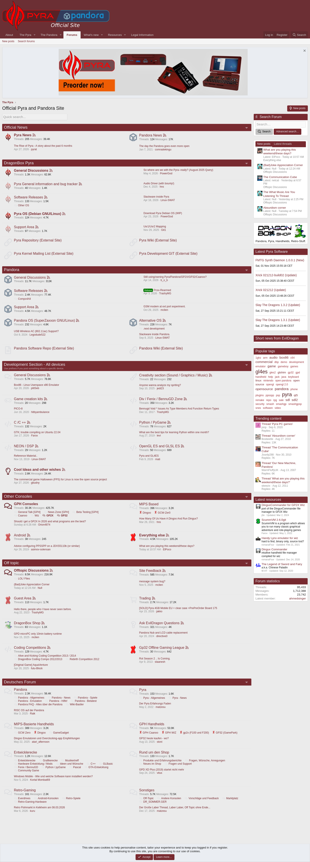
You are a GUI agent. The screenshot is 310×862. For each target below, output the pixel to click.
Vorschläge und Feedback (202, 804)
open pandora (283, 380)
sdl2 (295, 399)
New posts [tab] (263, 143)
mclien (164, 311)
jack (277, 376)
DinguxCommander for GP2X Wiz (283, 504)
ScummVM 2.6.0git (274, 519)
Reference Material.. (26, 459)
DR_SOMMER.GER (172, 808)
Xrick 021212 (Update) (270, 289)
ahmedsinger (297, 597)
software (268, 407)
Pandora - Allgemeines (29, 703)
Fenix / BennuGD (26, 773)
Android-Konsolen (46, 804)
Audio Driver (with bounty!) (158, 183)
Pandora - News (59, 703)
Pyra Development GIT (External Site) (168, 254)
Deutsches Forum (20, 687)
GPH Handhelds (152, 730)
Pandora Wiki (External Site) (161, 351)
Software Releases (28, 197)
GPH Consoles (26, 508)
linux (258, 380)
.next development (152, 330)
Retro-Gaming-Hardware (30, 808)
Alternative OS (150, 322)
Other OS (21, 205)
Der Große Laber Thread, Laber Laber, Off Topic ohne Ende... (175, 813)
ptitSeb (35, 391)
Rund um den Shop (154, 758)
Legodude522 (38, 336)
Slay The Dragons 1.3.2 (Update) (277, 304)
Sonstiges (147, 796)
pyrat (34, 148)
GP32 (62, 519)
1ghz (258, 357)
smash (270, 403)
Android (20, 539)
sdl (287, 399)
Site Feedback (150, 575)
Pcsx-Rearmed (157, 291)
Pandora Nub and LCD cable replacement (163, 637)
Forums (72, 35)
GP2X (48, 519)
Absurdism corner (274, 207)
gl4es (261, 371)
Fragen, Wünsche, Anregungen (205, 766)
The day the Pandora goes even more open (164, 145)
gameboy (283, 365)
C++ (91, 769)
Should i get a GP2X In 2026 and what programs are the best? (50, 525)
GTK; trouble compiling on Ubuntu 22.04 (37, 435)
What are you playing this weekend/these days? (167, 550)
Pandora (11, 271)
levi (159, 438)
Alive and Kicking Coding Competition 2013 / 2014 (45, 660)
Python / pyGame (53, 773)
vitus (159, 778)
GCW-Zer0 (162, 516)
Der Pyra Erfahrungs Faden (155, 709)
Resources (115, 35)
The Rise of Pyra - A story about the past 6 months (43, 145)
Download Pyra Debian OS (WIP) (162, 213)
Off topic (11, 567)
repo (268, 399)
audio (273, 357)
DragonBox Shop (27, 628)
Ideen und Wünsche (69, 769)
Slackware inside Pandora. (154, 336)
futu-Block (37, 673)
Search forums (26, 41)
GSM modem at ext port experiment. (164, 308)
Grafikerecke (48, 766)
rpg (275, 399)
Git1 (163, 230)
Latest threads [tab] (283, 143)
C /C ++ (20, 425)
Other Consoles (18, 500)
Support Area (24, 228)
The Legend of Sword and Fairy (282, 563)
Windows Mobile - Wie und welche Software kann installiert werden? (53, 782)
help (270, 376)
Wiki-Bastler (75, 710)
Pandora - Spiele (86, 703)
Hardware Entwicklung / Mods (33, 769)
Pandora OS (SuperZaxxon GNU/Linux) (44, 322)
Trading (145, 603)
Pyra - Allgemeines (152, 703)
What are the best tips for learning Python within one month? (174, 435)
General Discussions (31, 170)
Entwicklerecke (25, 758)
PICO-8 (18, 411)
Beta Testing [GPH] (86, 516)
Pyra (143, 695)
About (9, 35)
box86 (283, 357)
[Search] (299, 34)
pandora (282, 388)
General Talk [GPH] (27, 516)
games (294, 365)
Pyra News (23, 134)
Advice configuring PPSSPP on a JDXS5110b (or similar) (47, 550)
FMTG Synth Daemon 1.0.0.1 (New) (279, 259)
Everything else (152, 539)
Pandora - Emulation (28, 706)
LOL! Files (22, 583)
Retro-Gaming (25, 796)
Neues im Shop (150, 769)
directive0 (161, 641)
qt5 (296, 394)
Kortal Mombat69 (40, 785)
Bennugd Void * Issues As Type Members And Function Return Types (179, 411)
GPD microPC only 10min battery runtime (38, 638)
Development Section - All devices (34, 367)
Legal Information (142, 35)
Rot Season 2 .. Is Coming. (155, 663)
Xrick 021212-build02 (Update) (276, 274)
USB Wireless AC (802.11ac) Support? (36, 333)
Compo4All (22, 300)
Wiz (35, 519)
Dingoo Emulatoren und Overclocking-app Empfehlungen (47, 744)
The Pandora (49, 35)
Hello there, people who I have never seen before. (43, 614)
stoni (159, 747)
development (296, 361)
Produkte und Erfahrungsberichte (160, 766)
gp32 (291, 371)
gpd (298, 371)
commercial (263, 361)
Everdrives (22, 804)
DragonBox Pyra (19, 162)
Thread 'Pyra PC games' (277, 423)
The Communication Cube (280, 176)
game (271, 365)
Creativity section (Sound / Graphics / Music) (173, 378)
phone (294, 388)
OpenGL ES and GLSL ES (159, 449)
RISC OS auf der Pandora (29, 715)
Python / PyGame (153, 425)
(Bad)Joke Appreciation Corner (32, 589)
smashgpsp (295, 403)
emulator (260, 365)
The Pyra (25, 35)
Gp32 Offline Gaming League (162, 653)
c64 (292, 357)
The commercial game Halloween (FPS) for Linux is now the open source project (60, 482)
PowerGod (166, 173)
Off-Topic (146, 804)
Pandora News (150, 134)
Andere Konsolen (169, 804)
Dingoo (145, 516)
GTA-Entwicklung (97, 773)
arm (265, 357)
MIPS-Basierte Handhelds (34, 730)
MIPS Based (149, 508)
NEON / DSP (24, 449)
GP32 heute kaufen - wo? (154, 744)
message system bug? (152, 585)
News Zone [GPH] (56, 516)
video (278, 407)
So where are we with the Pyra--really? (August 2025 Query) (178, 169)
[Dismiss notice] (304, 51)
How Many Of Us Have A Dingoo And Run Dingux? (168, 522)
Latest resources (268, 499)
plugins (259, 394)
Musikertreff (70, 766)
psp (278, 394)
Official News (16, 127)
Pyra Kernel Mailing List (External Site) (44, 254)
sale (281, 399)
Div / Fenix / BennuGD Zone (161, 402)
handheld (260, 376)
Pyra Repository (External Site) (38, 241)
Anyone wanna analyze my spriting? (160, 387)
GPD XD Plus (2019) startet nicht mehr (161, 775)
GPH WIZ (169, 738)
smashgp (281, 403)
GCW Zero (22, 738)
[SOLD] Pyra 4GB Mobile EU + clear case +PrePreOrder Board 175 (178, 612)
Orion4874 (44, 528)
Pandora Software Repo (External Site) (44, 351)
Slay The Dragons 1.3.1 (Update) (277, 319)
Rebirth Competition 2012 (82, 664)
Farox (34, 438)
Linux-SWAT (168, 200)
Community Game (26, 776)
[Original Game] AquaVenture (31, 670)
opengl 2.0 (282, 383)
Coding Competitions (30, 653)
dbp (276, 361)
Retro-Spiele (71, 804)
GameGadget (59, 738)
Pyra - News (178, 703)
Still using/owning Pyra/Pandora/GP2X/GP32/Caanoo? (175, 278)
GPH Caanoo (149, 738)
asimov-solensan (41, 553)
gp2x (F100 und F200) (194, 738)
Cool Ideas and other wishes (37, 473)
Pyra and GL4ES (149, 459)
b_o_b (164, 281)
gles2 (272, 371)
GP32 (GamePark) (225, 738)
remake (259, 399)
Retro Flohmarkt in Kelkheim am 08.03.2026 (39, 813)
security (259, 403)
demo (284, 361)
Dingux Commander (274, 548)
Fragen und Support (178, 769)
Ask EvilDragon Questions (159, 628)
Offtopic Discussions (31, 575)
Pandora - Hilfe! (56, 706)
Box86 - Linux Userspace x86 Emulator (36, 387)
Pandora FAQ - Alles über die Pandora (38, 710)
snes (258, 407)
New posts (8, 41)
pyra (287, 394)
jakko (159, 616)
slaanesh (160, 667)
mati (158, 462)
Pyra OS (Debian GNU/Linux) (37, 214)
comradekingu (163, 148)
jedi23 (160, 391)
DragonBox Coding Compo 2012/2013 (38, 664)
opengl (270, 383)
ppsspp (270, 394)
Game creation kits (28, 402)
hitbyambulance (40, 414)
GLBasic (106, 769)
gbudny (35, 486)
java (284, 376)
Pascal (75, 773)
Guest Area (22, 603)
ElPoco (167, 553)
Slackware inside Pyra (156, 196)
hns (162, 186)
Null (40, 592)
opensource (264, 388)
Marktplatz (147, 808)
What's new (91, 35)
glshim (282, 371)
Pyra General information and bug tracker (46, 184)
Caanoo (20, 519)
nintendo (268, 380)
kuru (32, 817)
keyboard (293, 376)
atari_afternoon (41, 747)
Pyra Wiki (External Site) (158, 241)
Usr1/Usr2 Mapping (154, 227)
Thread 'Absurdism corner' (278, 435)
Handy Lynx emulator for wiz (280, 537)
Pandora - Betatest (84, 706)
